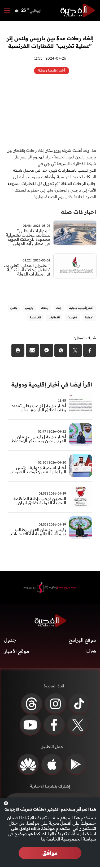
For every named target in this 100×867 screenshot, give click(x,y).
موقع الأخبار (16, 651)
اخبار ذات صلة (78, 211)
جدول (10, 640)
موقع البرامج (82, 640)
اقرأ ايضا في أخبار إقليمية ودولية (51, 384)
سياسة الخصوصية (78, 839)
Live (91, 651)
